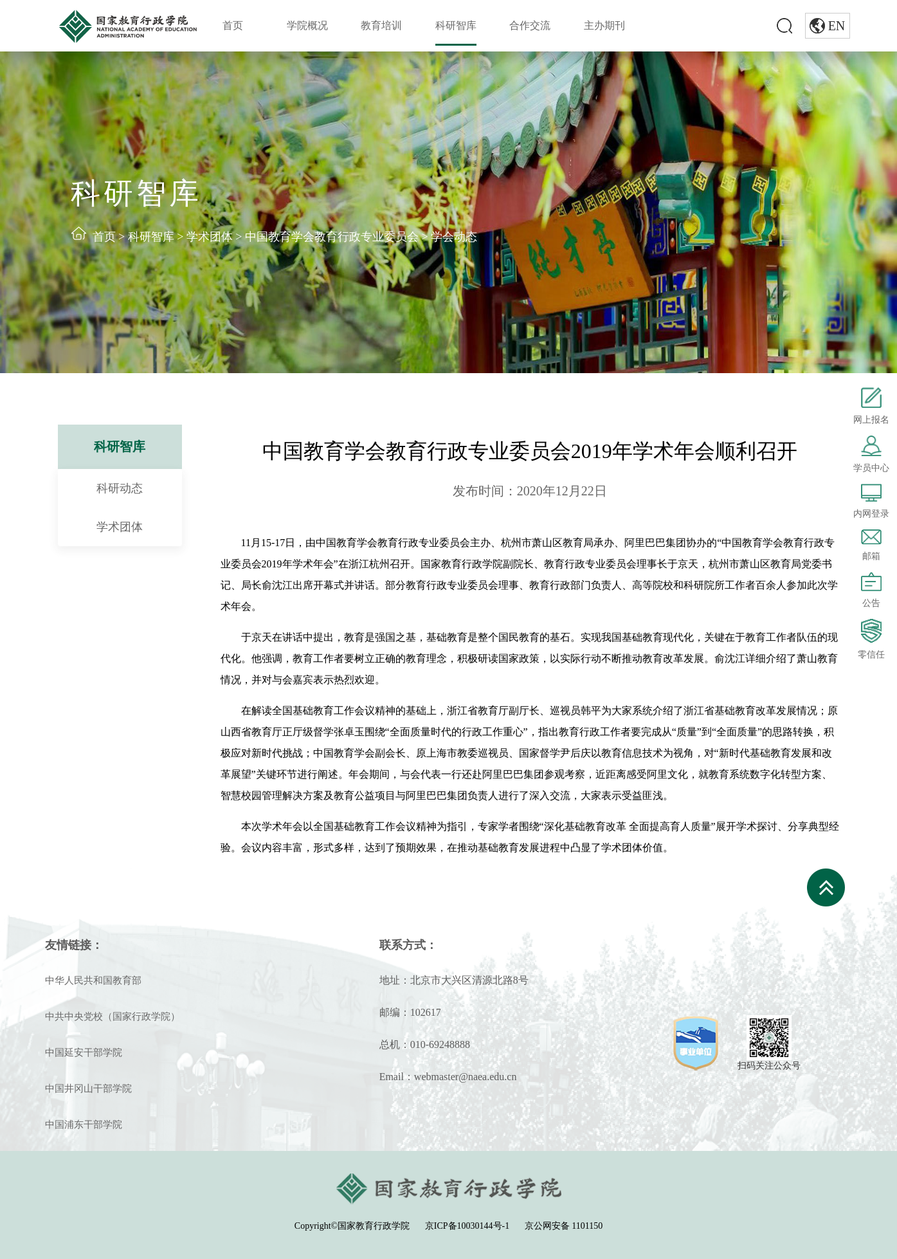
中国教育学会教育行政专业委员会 (332, 236)
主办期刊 (604, 25)
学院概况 (307, 25)
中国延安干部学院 (83, 1052)
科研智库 (455, 25)
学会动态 (454, 236)
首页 (232, 25)
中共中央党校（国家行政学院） (112, 1016)
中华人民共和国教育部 (93, 980)
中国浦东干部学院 (83, 1124)
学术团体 (209, 236)
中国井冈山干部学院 (88, 1088)
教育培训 (381, 25)
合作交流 (529, 25)
